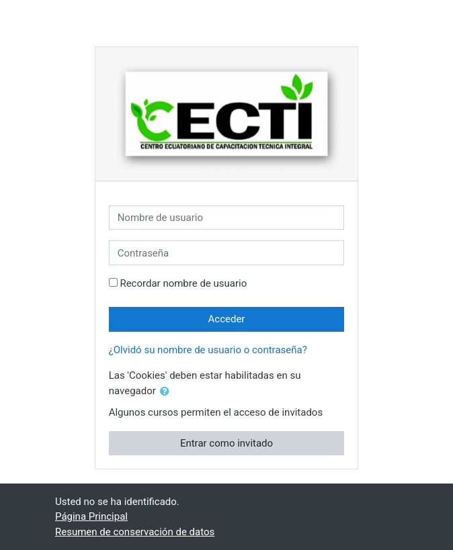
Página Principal (91, 516)
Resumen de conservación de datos (134, 532)
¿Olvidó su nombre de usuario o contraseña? (208, 350)
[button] (167, 391)
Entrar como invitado (226, 443)
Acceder (226, 319)
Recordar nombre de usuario (183, 283)
